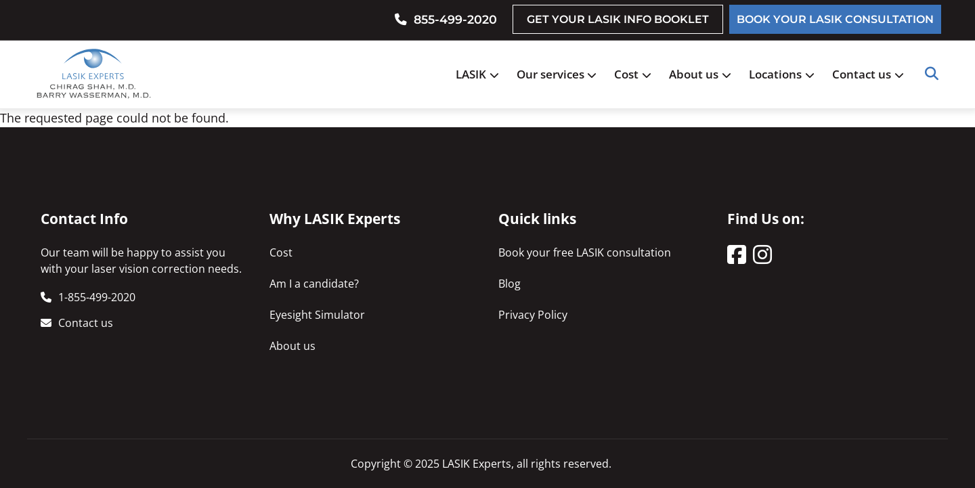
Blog (509, 283)
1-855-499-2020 (96, 297)
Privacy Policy (532, 314)
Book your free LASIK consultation (584, 252)
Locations (785, 74)
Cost (636, 74)
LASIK (481, 74)
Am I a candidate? (314, 283)
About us (703, 74)
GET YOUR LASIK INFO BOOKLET (618, 19)
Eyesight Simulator (317, 314)
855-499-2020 (455, 19)
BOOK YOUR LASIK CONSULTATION (835, 19)
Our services (560, 74)
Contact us (871, 74)
